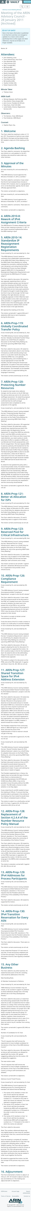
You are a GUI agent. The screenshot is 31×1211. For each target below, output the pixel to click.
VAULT (14, 2)
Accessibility (15, 1196)
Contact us (27, 1196)
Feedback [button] (27, 1)
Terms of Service (5, 1196)
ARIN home (4, 1191)
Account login (15, 1191)
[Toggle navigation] (27, 6)
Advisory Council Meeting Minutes (11, 9)
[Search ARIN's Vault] (22, 6)
